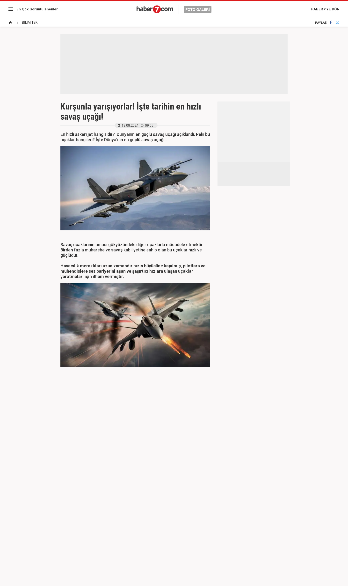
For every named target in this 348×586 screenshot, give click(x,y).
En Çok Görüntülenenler (37, 9)
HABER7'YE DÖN (325, 9)
